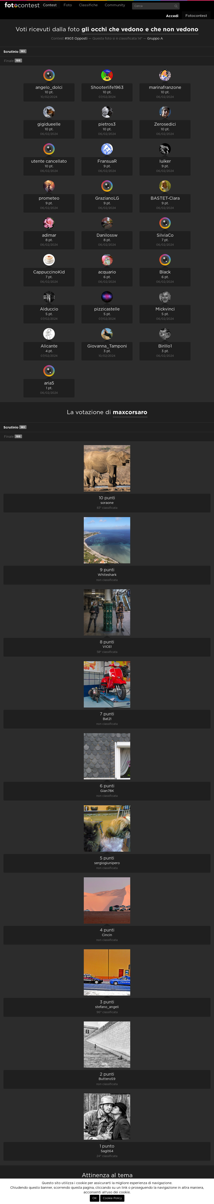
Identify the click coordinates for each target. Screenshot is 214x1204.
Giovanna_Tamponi (107, 346)
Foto (68, 5)
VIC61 (107, 647)
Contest (50, 5)
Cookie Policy (112, 1198)
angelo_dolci (49, 88)
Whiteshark (107, 575)
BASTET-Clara (165, 198)
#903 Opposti (76, 38)
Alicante (49, 346)
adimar (49, 235)
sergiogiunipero (107, 863)
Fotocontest (22, 4)
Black (165, 272)
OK (94, 1198)
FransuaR (107, 161)
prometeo (49, 198)
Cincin (107, 935)
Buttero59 (107, 1079)
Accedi (172, 16)
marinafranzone (165, 88)
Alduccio (49, 309)
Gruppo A (155, 38)
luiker (165, 161)
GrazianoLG (107, 198)
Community (115, 5)
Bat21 (107, 719)
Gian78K (107, 791)
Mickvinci (165, 309)
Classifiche (88, 5)
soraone (107, 503)
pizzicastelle (107, 309)
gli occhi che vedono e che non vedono (139, 29)
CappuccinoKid (49, 272)
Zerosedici (165, 124)
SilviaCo (165, 235)
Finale (13, 60)
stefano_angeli (107, 1007)
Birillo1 (165, 346)
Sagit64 (107, 1151)
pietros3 (107, 124)
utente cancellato (49, 161)
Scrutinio (14, 51)
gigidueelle (49, 124)
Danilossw (107, 235)
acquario (107, 272)
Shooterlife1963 (107, 88)
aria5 (49, 383)
